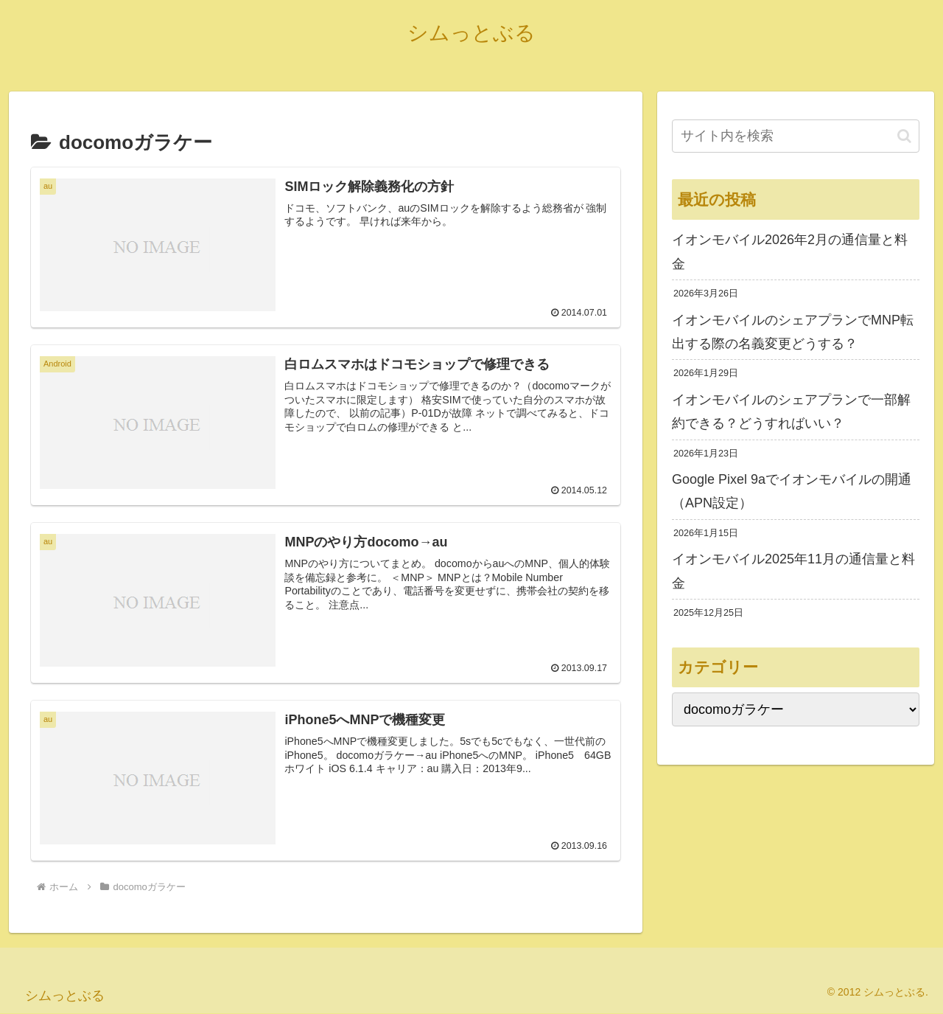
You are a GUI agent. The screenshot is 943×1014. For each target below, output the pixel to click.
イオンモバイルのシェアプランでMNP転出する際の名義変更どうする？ (793, 332)
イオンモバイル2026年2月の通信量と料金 (790, 251)
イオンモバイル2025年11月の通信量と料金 (793, 571)
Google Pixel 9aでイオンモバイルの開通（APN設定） (791, 491)
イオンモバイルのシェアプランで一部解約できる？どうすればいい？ (791, 411)
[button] (904, 136)
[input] (795, 136)
